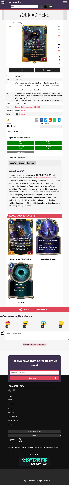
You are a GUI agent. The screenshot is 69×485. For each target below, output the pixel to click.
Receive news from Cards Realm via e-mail (35, 363)
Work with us (12, 416)
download (22, 110)
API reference (13, 420)
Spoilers (21, 70)
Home (10, 400)
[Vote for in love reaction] (8, 323)
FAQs (10, 424)
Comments (31, 163)
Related (21, 163)
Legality (13, 163)
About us (11, 408)
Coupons (11, 412)
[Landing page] (3, 2)
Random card (47, 70)
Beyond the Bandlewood (46, 178)
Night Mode (13, 440)
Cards (15, 23)
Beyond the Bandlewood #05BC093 (27, 107)
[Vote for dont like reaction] (61, 323)
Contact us (12, 404)
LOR (9, 23)
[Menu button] (65, 4)
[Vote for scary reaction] (43, 323)
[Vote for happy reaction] (25, 323)
